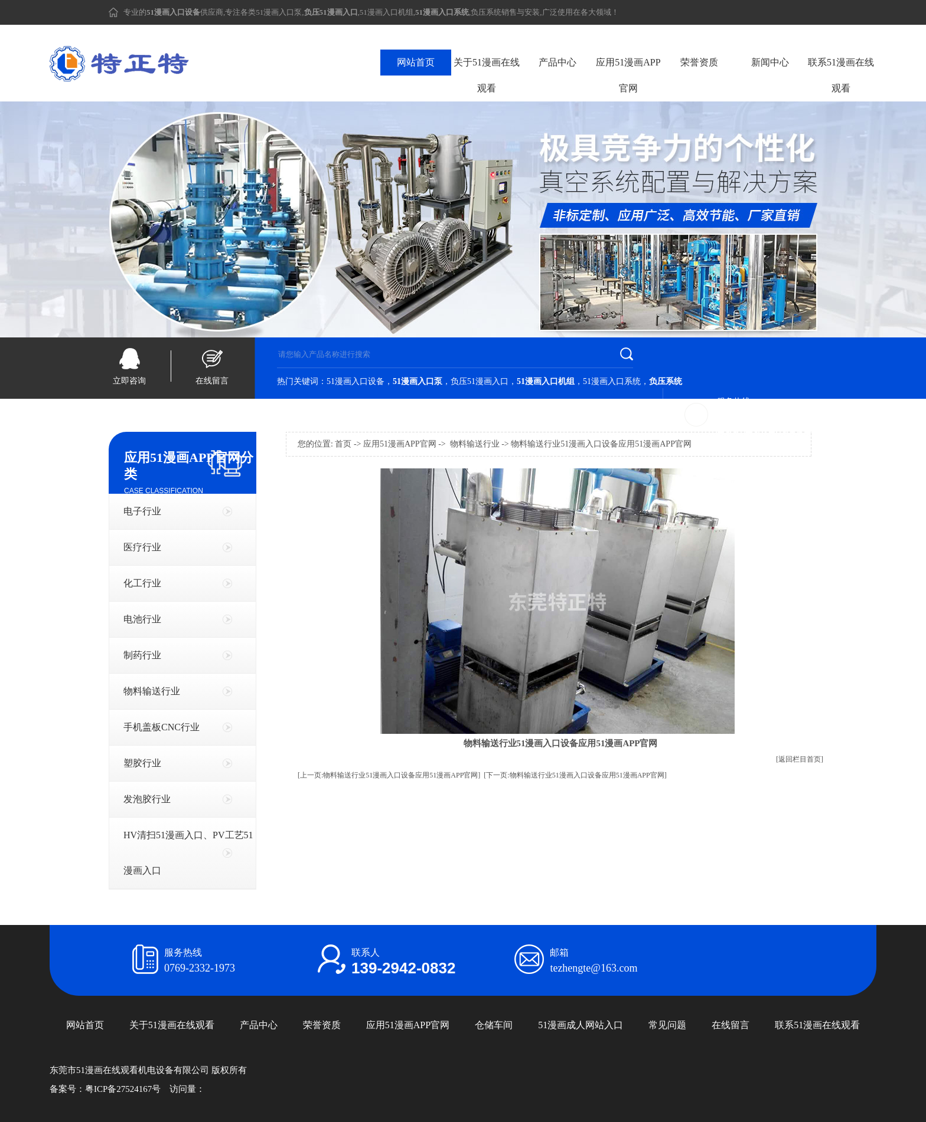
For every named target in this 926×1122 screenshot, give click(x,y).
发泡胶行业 (147, 799)
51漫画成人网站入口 (580, 1025)
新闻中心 (770, 62)
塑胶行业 (142, 763)
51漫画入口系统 (612, 381)
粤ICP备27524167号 (123, 1089)
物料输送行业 (151, 691)
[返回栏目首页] (799, 759)
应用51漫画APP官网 (628, 75)
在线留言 (212, 380)
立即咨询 (129, 380)
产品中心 (557, 62)
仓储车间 (494, 1025)
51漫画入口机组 (386, 12)
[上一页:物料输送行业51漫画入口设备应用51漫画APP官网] (389, 775)
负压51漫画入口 (479, 381)
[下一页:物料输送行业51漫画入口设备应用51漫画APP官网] (575, 775)
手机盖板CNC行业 (161, 727)
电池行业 (142, 619)
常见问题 (667, 1025)
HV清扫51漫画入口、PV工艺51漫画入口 (188, 852)
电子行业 (142, 511)
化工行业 (142, 583)
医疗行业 (142, 547)
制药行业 (142, 655)
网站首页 (416, 62)
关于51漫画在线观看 (487, 75)
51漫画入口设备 (355, 381)
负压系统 (486, 12)
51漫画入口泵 (279, 12)
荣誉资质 (699, 62)
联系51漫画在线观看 (841, 75)
